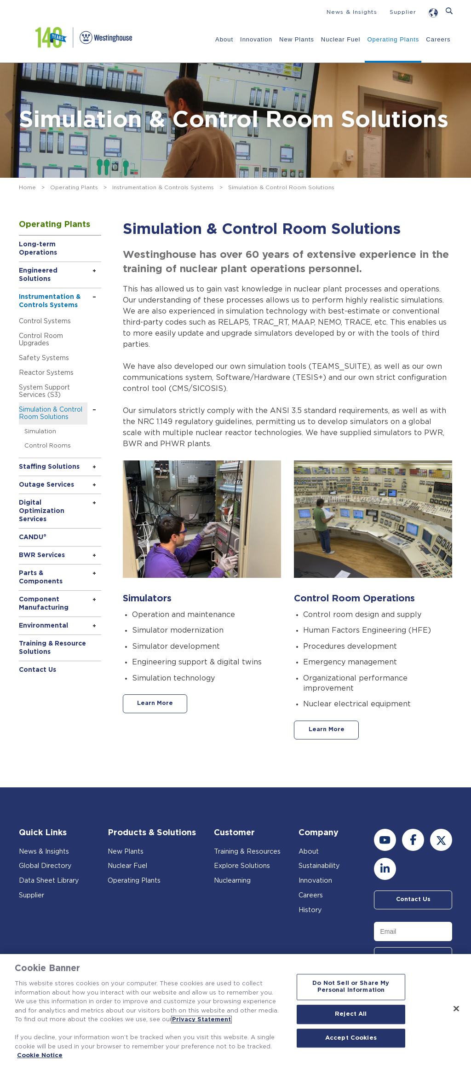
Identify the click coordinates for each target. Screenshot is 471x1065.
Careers (437, 39)
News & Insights (352, 12)
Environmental (43, 626)
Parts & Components (41, 577)
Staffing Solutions (49, 467)
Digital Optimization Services (41, 511)
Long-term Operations (38, 248)
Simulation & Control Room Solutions (50, 413)
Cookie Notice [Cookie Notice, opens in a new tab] (40, 1056)
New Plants (296, 39)
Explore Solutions (244, 867)
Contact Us (37, 670)
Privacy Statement (201, 1020)
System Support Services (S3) (44, 391)
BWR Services (42, 555)
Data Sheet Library (52, 882)
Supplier (403, 12)
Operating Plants (393, 39)
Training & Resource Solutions (52, 647)
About (224, 39)
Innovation (256, 39)
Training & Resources (250, 853)
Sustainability (321, 867)
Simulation (40, 432)
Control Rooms (47, 446)
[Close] (456, 1008)
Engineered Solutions (38, 275)
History (311, 911)
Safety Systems (44, 358)
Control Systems (45, 321)
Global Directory (47, 867)
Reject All (351, 1014)
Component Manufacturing (44, 603)
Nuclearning (234, 882)
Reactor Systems (46, 373)
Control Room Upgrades (41, 340)
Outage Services (46, 485)
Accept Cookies (351, 1038)
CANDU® (32, 537)
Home (27, 187)
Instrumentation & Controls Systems (163, 187)
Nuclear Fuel (340, 39)
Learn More (162, 704)
